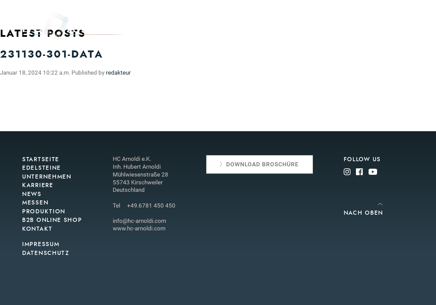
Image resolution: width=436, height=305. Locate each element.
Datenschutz (45, 253)
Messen (276, 28)
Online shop (360, 28)
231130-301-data (51, 54)
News (249, 28)
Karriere (37, 185)
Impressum (40, 244)
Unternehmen (210, 28)
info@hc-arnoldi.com (139, 220)
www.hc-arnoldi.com (139, 228)
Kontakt (401, 28)
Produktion (314, 28)
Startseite (40, 159)
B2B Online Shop (52, 220)
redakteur (118, 72)
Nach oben (363, 213)
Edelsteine (163, 28)
